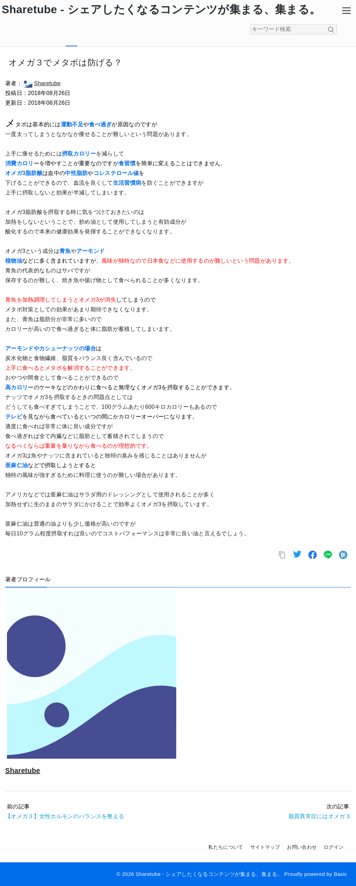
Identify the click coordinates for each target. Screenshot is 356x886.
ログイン (333, 847)
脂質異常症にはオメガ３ (320, 816)
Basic (340, 874)
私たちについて (225, 847)
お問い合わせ (302, 847)
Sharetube (42, 83)
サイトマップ (265, 847)
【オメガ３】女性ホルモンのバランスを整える (64, 816)
